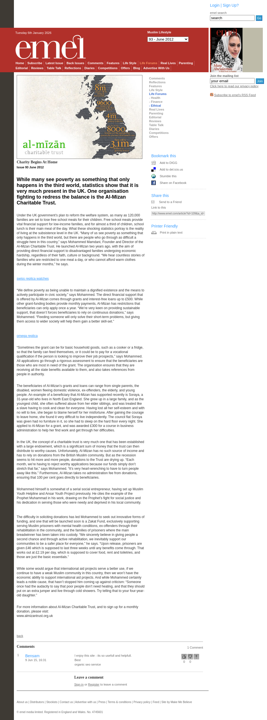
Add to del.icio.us (171, 169)
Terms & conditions (119, 702)
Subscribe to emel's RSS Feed (235, 95)
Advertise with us (85, 702)
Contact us (66, 702)
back (20, 636)
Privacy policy (142, 702)
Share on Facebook (173, 182)
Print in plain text (171, 232)
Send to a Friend (170, 202)
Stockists (51, 702)
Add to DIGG (168, 162)
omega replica (27, 336)
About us (22, 702)
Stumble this (168, 176)
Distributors (37, 702)
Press (102, 702)
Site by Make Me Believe (176, 702)
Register (94, 684)
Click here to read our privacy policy (234, 86)
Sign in (79, 684)
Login (214, 5)
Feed (156, 702)
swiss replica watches (33, 279)
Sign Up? (231, 5)
